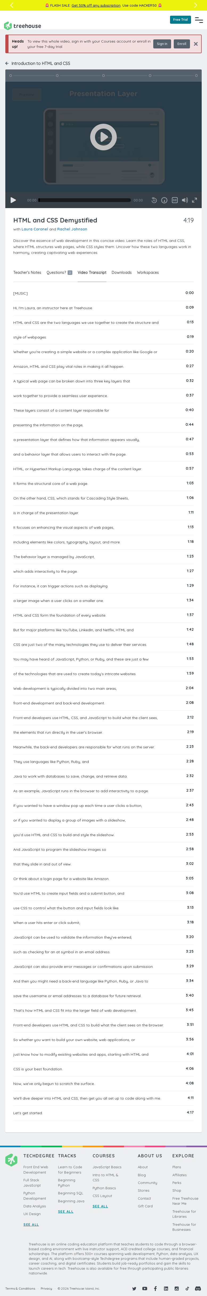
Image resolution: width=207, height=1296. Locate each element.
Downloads (122, 272)
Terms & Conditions (20, 1288)
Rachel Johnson (72, 229)
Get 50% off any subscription (96, 5)
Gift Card (145, 1206)
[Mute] (185, 200)
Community (147, 1183)
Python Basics (104, 1188)
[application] (103, 145)
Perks (176, 1183)
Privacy (46, 1288)
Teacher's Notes (27, 272)
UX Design (32, 1214)
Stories (143, 1190)
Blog (142, 1175)
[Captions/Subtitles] (175, 200)
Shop (176, 1190)
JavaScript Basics (107, 1167)
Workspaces (148, 272)
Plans (176, 1167)
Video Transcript (92, 272)
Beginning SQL (70, 1193)
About (143, 1167)
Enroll (181, 44)
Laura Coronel (35, 229)
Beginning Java (71, 1201)
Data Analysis (34, 1206)
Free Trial (180, 20)
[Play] (13, 200)
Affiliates (179, 1175)
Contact (144, 1198)
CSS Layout (102, 1196)
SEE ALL (31, 1224)
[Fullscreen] (194, 200)
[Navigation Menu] (199, 20)
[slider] (84, 200)
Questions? (59, 272)
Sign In (162, 44)
